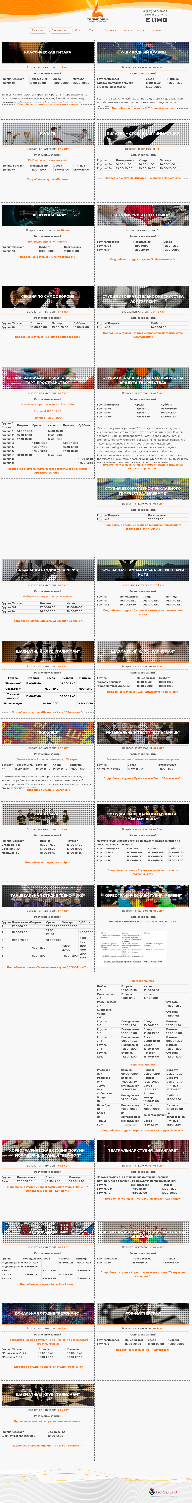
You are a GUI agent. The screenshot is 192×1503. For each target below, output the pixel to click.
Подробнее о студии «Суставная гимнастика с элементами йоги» (143, 612)
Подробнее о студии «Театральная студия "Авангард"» (143, 1199)
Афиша (141, 30)
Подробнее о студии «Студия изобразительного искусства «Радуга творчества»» (143, 467)
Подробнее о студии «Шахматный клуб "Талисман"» (47, 712)
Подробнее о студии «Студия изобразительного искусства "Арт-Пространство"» (47, 471)
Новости (127, 30)
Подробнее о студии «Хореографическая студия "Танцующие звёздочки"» (143, 1274)
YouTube (165, 20)
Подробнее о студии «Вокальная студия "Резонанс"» (48, 1367)
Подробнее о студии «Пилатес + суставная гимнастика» (143, 178)
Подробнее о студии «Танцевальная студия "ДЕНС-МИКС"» (47, 967)
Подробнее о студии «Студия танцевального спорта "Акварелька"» (142, 872)
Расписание (111, 30)
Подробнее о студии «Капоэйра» (47, 863)
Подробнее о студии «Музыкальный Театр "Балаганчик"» (143, 778)
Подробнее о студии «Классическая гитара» (47, 104)
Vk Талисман (148, 20)
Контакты (155, 30)
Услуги (94, 30)
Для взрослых (61, 30)
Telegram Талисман (159, 20)
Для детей (38, 30)
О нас (79, 30)
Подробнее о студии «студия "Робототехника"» (142, 259)
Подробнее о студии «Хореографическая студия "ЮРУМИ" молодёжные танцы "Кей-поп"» (47, 1189)
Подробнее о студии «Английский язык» (47, 1284)
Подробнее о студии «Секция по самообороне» (47, 337)
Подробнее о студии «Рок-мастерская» (143, 1350)
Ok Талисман (154, 20)
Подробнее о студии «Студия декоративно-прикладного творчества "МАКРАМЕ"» (142, 527)
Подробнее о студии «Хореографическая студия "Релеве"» (143, 1131)
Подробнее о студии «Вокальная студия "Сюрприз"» (48, 621)
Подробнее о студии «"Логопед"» (47, 790)
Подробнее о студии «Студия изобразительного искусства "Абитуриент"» (143, 335)
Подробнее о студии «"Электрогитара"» (47, 257)
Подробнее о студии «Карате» (47, 179)
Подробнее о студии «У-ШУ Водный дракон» (143, 108)
